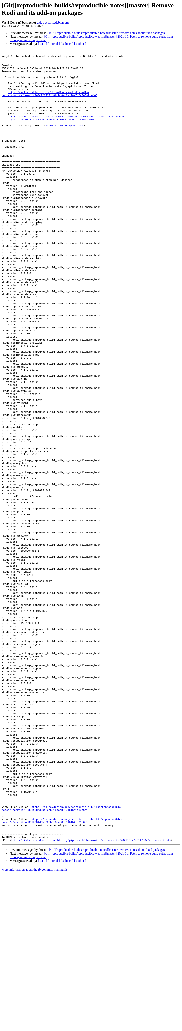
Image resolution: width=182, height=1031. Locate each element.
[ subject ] (67, 43)
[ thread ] (54, 43)
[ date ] (42, 43)
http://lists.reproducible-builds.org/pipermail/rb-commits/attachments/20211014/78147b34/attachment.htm (91, 998)
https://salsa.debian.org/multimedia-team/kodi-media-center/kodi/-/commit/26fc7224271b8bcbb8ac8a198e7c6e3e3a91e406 (49, 102)
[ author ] (80, 43)
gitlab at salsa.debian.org (53, 22)
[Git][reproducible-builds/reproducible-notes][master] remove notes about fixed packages (107, 33)
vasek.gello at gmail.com (64, 140)
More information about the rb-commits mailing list (35, 1027)
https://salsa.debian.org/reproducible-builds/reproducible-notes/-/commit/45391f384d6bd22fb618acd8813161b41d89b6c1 (62, 960)
